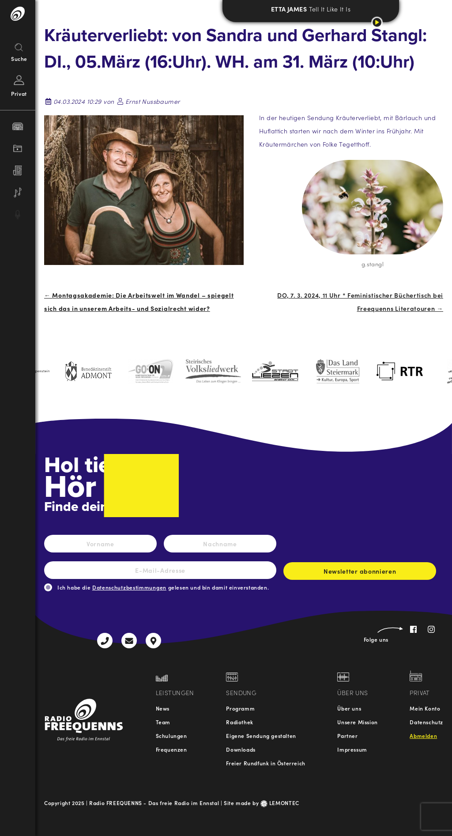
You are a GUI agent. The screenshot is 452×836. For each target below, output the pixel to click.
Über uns (349, 708)
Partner (347, 735)
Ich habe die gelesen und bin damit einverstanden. (163, 587)
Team (163, 722)
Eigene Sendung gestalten (261, 735)
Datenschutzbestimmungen (129, 587)
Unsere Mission (357, 722)
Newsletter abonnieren (359, 573)
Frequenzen (171, 749)
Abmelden (423, 735)
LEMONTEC (279, 802)
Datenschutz (426, 722)
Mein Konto (425, 708)
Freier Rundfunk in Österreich (265, 763)
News (163, 708)
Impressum (352, 749)
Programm (240, 708)
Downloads (240, 749)
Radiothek (239, 722)
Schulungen (171, 735)
